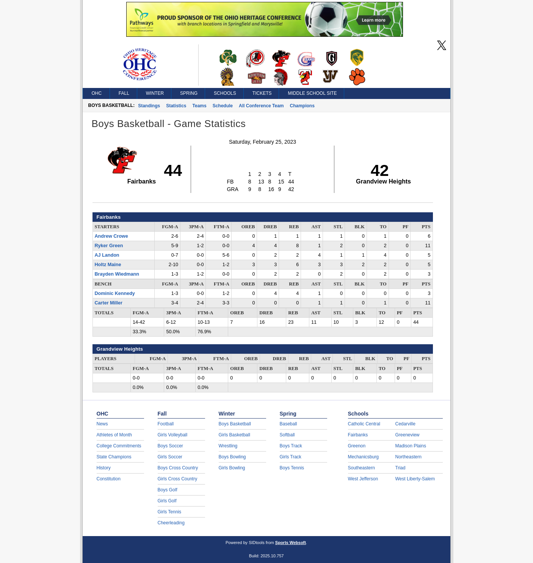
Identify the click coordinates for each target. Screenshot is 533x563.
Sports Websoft (290, 542)
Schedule (223, 105)
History (104, 467)
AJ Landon (107, 255)
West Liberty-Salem (415, 478)
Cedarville (405, 424)
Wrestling (228, 446)
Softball (287, 435)
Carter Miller (109, 303)
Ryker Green (109, 245)
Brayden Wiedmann (117, 274)
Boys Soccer (170, 446)
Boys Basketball (235, 424)
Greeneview (407, 435)
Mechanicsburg (363, 456)
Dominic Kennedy (115, 293)
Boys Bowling (232, 456)
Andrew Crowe (111, 236)
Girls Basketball (234, 435)
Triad (400, 467)
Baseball (288, 424)
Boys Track (291, 446)
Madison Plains (410, 446)
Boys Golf (167, 489)
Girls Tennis (169, 511)
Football (166, 424)
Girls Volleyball (173, 435)
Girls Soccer (170, 456)
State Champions (114, 456)
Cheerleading (171, 522)
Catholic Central (364, 424)
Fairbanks (358, 435)
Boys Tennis (292, 467)
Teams (200, 105)
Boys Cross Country (178, 467)
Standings (149, 105)
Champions (302, 105)
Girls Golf (167, 500)
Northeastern (408, 456)
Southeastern (361, 467)
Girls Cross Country (178, 478)
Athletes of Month (114, 435)
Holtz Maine (108, 264)
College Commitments (119, 446)
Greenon (357, 446)
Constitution (109, 478)
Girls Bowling (232, 467)
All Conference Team (261, 105)
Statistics (176, 105)
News (102, 424)
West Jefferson (363, 478)
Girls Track (290, 456)
